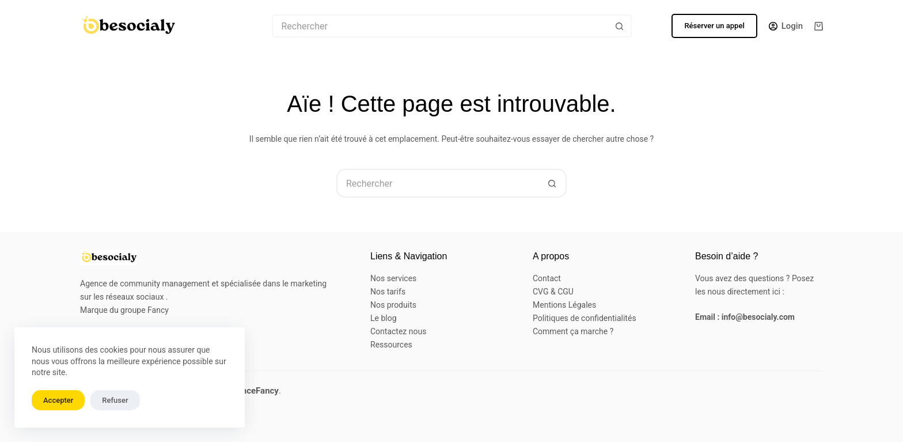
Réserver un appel (714, 25)
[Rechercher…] (440, 25)
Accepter (58, 400)
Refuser (115, 400)
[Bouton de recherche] (620, 25)
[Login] (786, 26)
